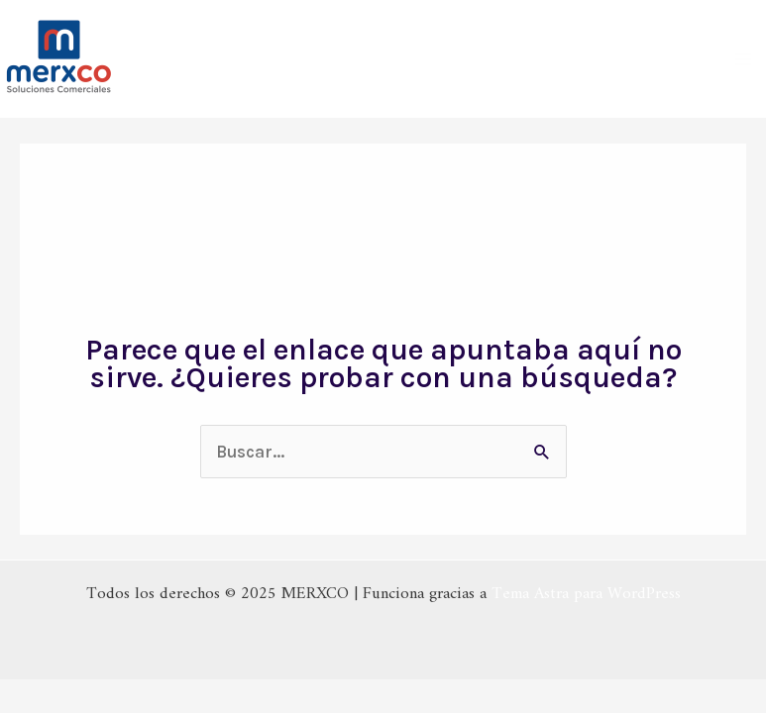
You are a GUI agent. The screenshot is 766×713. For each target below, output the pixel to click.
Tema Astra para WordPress (586, 594)
